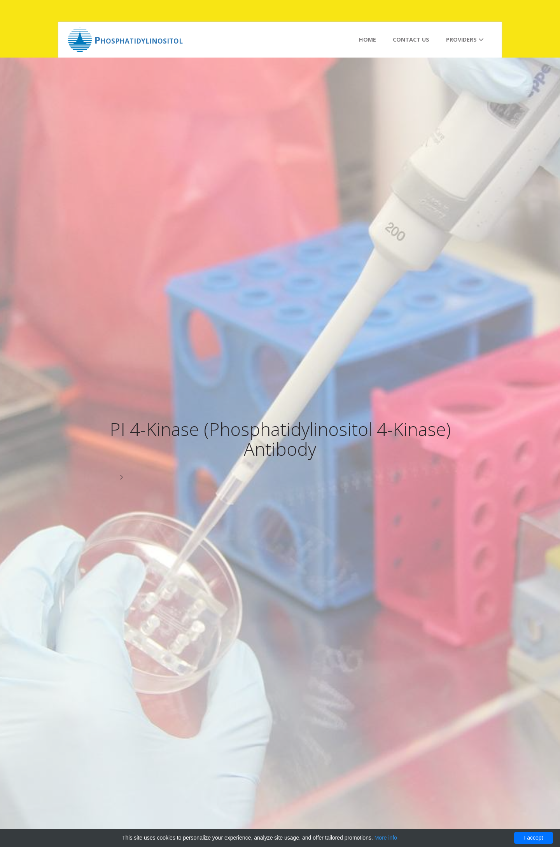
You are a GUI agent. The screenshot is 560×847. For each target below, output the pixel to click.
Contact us (411, 39)
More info (385, 838)
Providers (465, 39)
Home (367, 39)
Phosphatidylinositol (138, 39)
